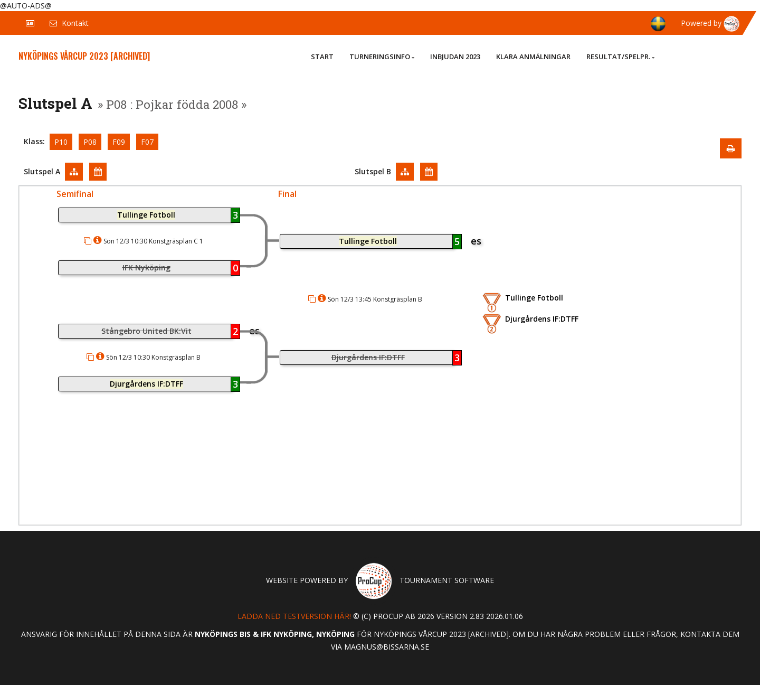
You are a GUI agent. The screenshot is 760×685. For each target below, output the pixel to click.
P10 (61, 142)
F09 (118, 142)
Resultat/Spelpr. (620, 56)
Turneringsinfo (381, 56)
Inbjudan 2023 (455, 56)
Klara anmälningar (533, 56)
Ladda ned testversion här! (294, 616)
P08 (90, 142)
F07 (147, 142)
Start (322, 56)
